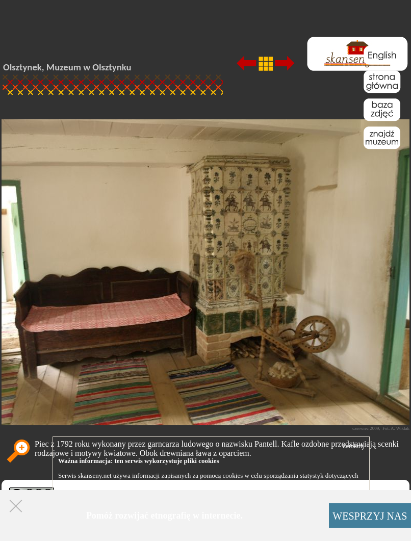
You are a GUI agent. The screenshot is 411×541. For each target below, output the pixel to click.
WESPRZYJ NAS (369, 516)
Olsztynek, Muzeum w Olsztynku (67, 67)
